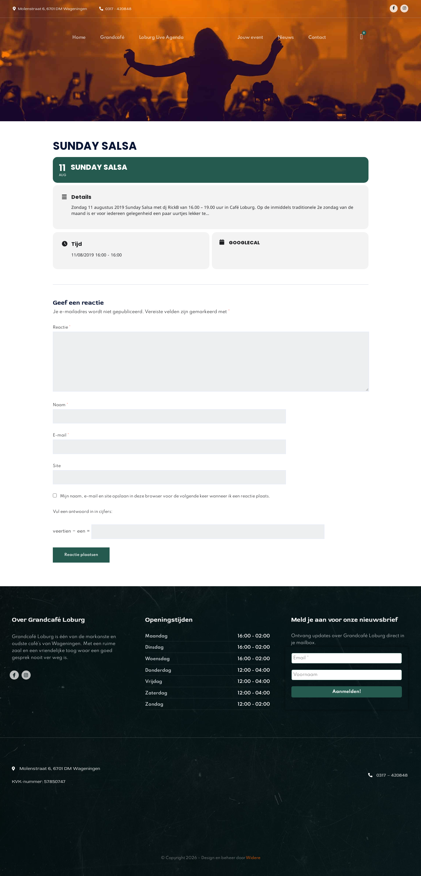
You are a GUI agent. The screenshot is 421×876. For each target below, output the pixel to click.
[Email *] (346, 658)
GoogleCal (244, 243)
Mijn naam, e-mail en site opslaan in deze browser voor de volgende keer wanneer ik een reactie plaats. (165, 496)
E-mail (61, 435)
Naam (60, 405)
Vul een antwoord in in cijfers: (83, 512)
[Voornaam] (346, 675)
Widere (253, 858)
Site (57, 466)
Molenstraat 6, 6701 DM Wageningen (52, 8)
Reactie (62, 327)
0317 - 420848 (118, 8)
